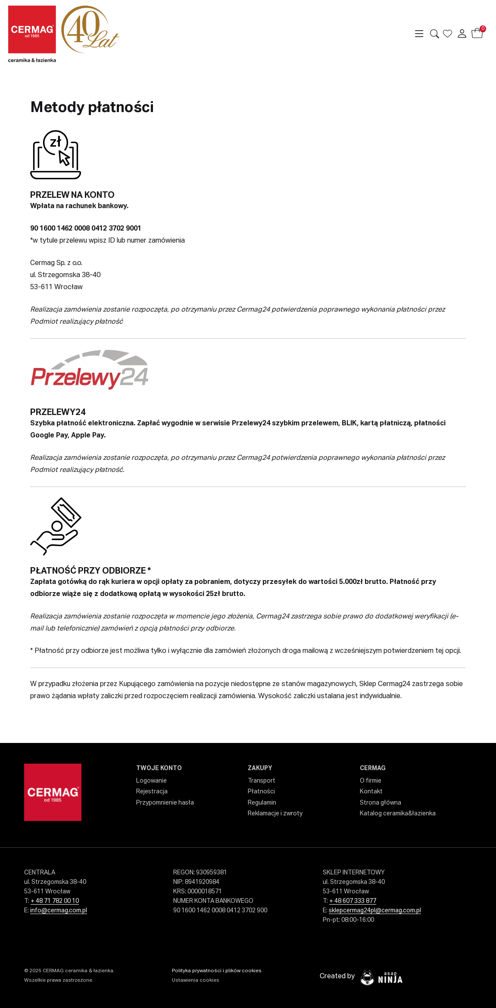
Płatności (261, 792)
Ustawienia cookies (195, 980)
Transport (261, 781)
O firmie (370, 781)
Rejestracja (152, 792)
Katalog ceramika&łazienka (398, 814)
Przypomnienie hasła (165, 803)
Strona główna (380, 803)
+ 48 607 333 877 (352, 901)
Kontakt (371, 792)
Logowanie (151, 781)
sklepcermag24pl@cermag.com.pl (375, 911)
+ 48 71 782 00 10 (55, 901)
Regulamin (262, 803)
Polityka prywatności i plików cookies (217, 971)
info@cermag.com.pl (58, 911)
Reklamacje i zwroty (275, 814)
